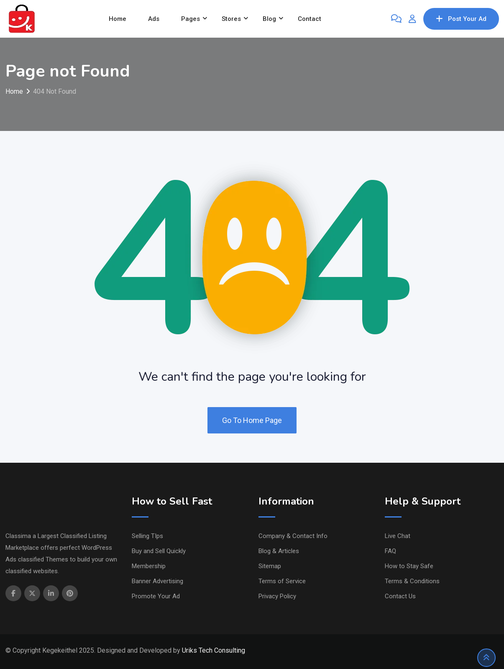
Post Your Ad (461, 19)
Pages (190, 19)
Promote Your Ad (156, 596)
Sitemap (269, 566)
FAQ (390, 551)
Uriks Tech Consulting (213, 650)
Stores (231, 19)
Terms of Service (282, 581)
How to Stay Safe (409, 566)
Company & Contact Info (292, 536)
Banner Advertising (157, 581)
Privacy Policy (277, 596)
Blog (269, 19)
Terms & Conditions (412, 581)
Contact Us (400, 596)
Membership (149, 566)
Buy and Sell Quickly (159, 551)
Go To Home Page (252, 420)
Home (117, 19)
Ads (153, 19)
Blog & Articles (278, 551)
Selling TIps (147, 536)
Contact (309, 19)
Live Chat (397, 536)
